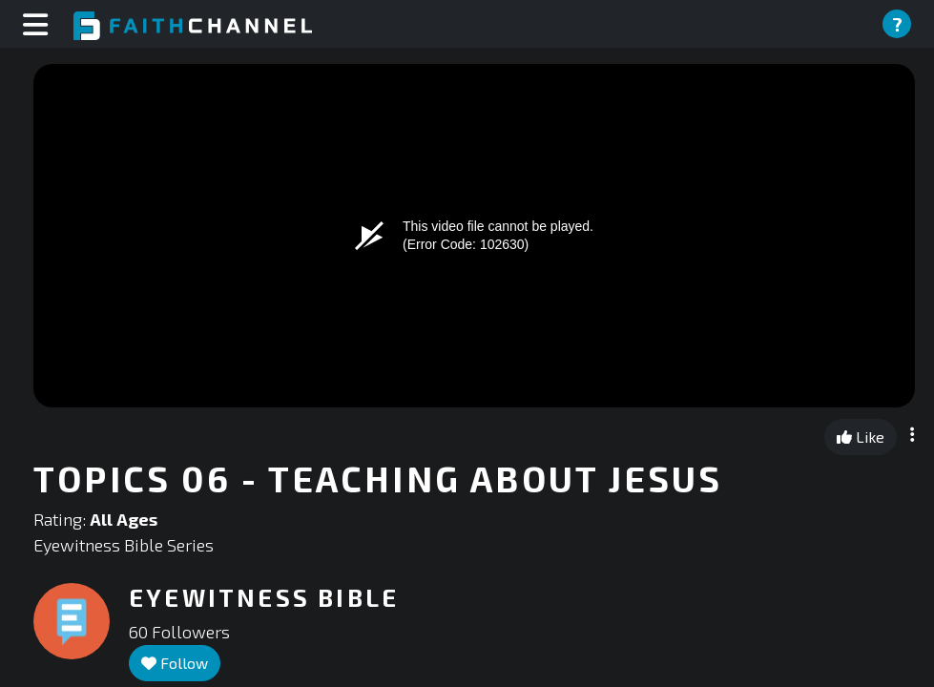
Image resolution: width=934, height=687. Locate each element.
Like (860, 436)
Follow (174, 663)
